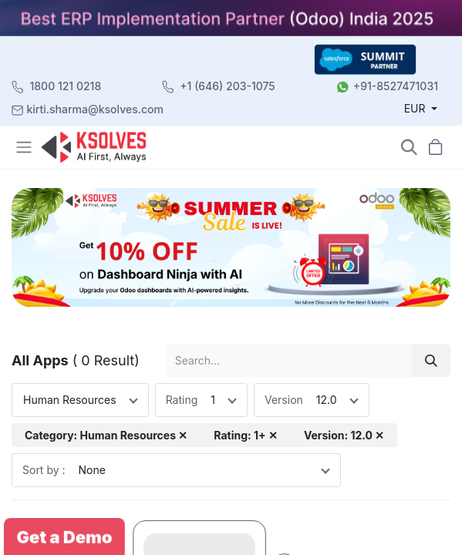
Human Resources (69, 399)
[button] (409, 147)
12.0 (326, 399)
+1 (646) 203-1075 (227, 85)
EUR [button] (416, 108)
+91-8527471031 (395, 85)
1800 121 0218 (66, 85)
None (92, 469)
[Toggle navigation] (25, 147)
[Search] (431, 360)
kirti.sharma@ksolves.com (95, 109)
